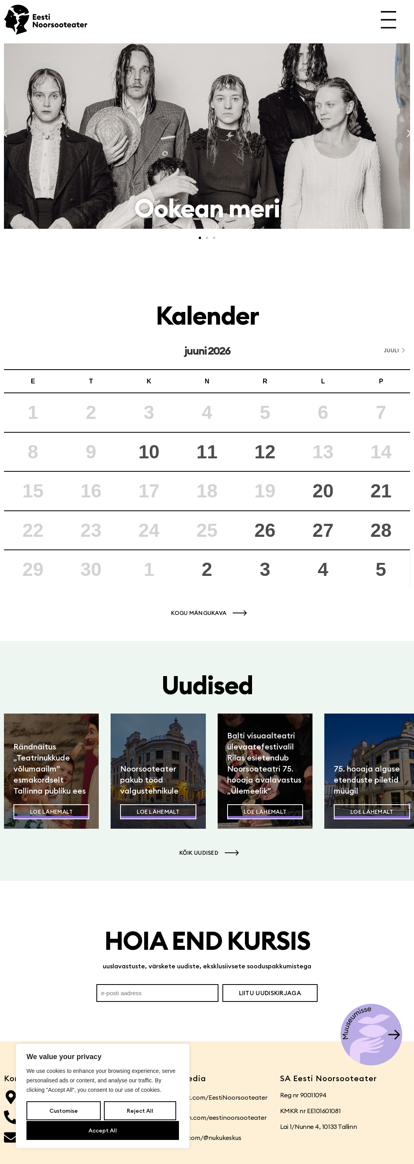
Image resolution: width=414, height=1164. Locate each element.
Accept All (102, 1130)
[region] (103, 1096)
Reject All (139, 1111)
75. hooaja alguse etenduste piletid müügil (367, 780)
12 (264, 451)
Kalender (207, 315)
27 (322, 530)
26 (264, 530)
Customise (63, 1111)
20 (322, 490)
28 (381, 530)
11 (206, 451)
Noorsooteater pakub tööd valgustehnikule (149, 780)
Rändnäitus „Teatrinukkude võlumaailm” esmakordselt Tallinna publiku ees (49, 769)
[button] (5, 133)
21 (381, 490)
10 (148, 451)
